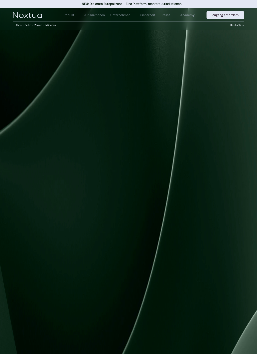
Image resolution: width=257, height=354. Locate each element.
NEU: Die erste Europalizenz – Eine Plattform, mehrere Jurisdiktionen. (132, 4)
